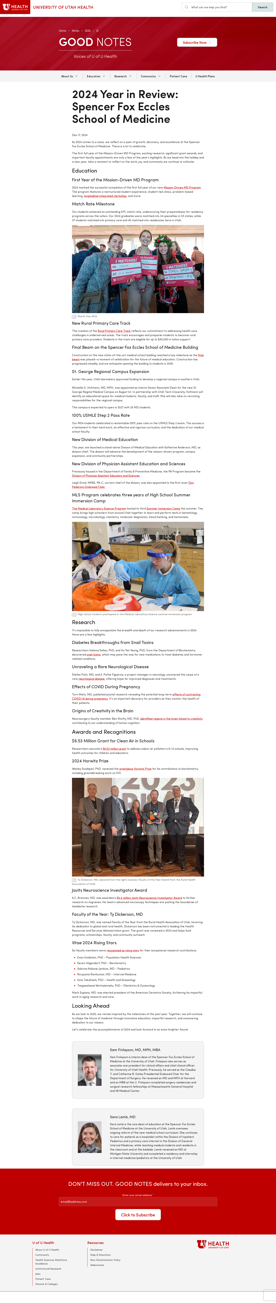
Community (148, 76)
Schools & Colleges (46, 1284)
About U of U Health (47, 1249)
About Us (67, 76)
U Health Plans (205, 76)
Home (62, 30)
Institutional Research (48, 1268)
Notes (75, 30)
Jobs (37, 1273)
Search (262, 7)
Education (93, 76)
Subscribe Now (197, 42)
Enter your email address (138, 1195)
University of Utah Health (63, 7)
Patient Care (178, 76)
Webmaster (97, 1265)
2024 (87, 30)
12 (97, 30)
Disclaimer (96, 1249)
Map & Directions (100, 1254)
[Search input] (217, 7)
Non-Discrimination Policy (105, 1260)
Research (120, 76)
